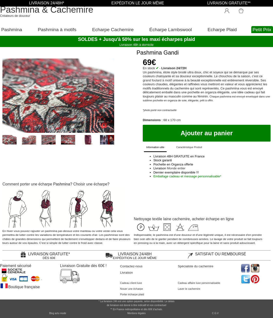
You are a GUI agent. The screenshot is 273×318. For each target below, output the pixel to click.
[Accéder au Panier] (247, 8)
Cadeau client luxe (131, 282)
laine (167, 219)
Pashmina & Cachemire (46, 10)
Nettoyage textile (148, 219)
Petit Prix (262, 29)
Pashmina (11, 29)
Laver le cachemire (189, 288)
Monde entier (176, 168)
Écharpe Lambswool (170, 29)
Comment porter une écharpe (27, 184)
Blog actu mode (57, 313)
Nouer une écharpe (131, 288)
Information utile (155, 147)
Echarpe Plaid (222, 29)
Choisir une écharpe (90, 184)
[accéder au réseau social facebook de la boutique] (245, 267)
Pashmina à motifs (57, 29)
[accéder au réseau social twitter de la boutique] (245, 278)
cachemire (181, 219)
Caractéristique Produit (189, 147)
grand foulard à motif (157, 80)
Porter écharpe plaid (132, 294)
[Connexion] (229, 10)
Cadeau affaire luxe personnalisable (199, 282)
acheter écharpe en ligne (213, 219)
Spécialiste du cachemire (195, 266)
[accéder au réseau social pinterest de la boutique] (255, 267)
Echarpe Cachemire (113, 29)
